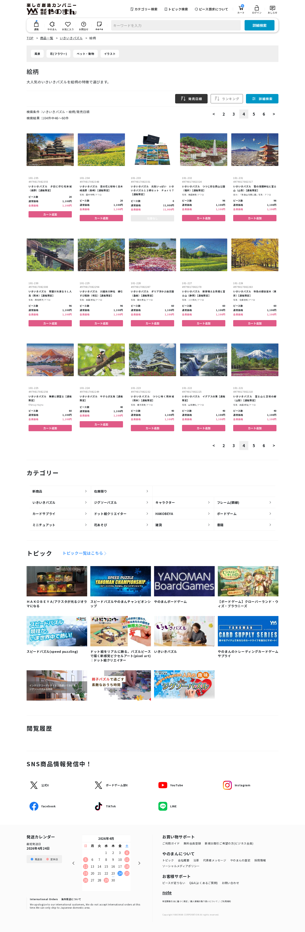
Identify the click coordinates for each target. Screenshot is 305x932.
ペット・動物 (85, 54)
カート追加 (50, 214)
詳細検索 (259, 25)
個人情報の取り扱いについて (204, 901)
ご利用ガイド (171, 843)
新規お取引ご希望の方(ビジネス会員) (229, 843)
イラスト (110, 54)
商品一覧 (46, 38)
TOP (30, 38)
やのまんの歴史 (240, 860)
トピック (168, 860)
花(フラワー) (58, 54)
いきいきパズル (71, 38)
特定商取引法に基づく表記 (175, 901)
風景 (37, 54)
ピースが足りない (173, 883)
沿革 (196, 860)
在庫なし (152, 218)
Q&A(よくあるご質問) (203, 883)
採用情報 (260, 860)
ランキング (226, 99)
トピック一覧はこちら (82, 553)
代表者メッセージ (214, 860)
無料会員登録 (192, 843)
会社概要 (183, 860)
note (167, 892)
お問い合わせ (230, 883)
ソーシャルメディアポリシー (181, 866)
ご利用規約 (226, 901)
